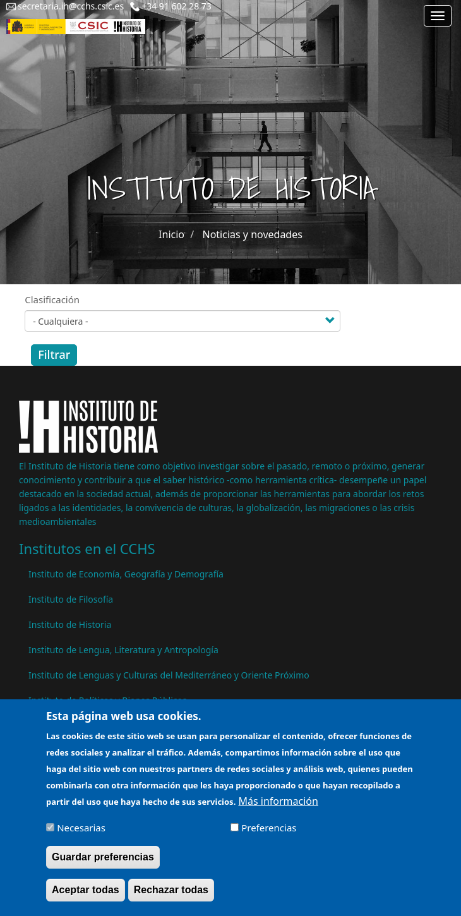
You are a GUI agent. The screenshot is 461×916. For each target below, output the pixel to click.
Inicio (171, 234)
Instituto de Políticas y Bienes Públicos (107, 700)
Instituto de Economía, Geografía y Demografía (126, 574)
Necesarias (81, 834)
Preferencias (268, 834)
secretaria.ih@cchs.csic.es (71, 6)
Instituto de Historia (69, 624)
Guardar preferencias (103, 863)
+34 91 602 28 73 (176, 6)
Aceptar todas (85, 896)
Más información (278, 807)
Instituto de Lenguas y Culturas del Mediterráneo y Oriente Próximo (168, 675)
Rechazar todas (171, 896)
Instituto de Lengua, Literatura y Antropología (123, 650)
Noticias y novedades (252, 234)
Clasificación (52, 299)
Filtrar (54, 354)
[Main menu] (438, 16)
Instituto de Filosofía (70, 599)
